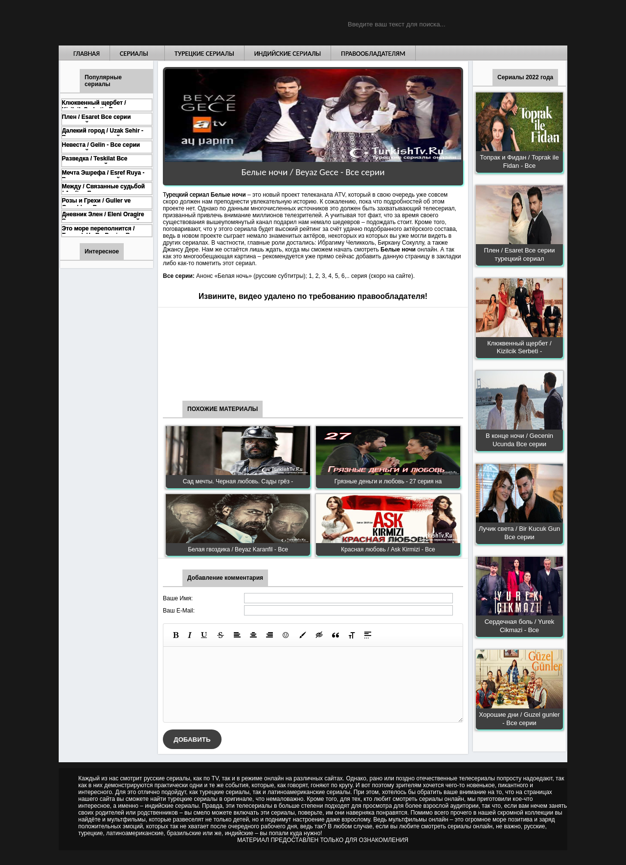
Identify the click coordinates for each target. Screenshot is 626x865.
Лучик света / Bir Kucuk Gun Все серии (519, 533)
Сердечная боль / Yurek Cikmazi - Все (520, 626)
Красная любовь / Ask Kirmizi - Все (388, 549)
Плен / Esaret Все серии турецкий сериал (519, 254)
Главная (86, 53)
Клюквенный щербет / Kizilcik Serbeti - (519, 347)
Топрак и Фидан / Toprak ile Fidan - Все (519, 161)
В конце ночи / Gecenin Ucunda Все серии (519, 440)
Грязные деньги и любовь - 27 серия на (388, 481)
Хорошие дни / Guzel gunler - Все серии (519, 719)
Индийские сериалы (287, 53)
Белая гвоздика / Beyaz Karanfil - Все (238, 549)
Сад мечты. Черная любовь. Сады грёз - (238, 481)
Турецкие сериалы (204, 53)
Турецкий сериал (186, 194)
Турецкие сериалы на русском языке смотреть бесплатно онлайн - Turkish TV (148, 22)
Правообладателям (373, 53)
